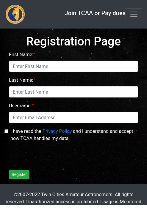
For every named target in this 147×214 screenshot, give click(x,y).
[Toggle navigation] (134, 14)
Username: (20, 105)
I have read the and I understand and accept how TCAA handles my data (71, 134)
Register (19, 174)
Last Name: (21, 80)
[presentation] (54, 153)
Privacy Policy (57, 131)
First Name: (21, 54)
